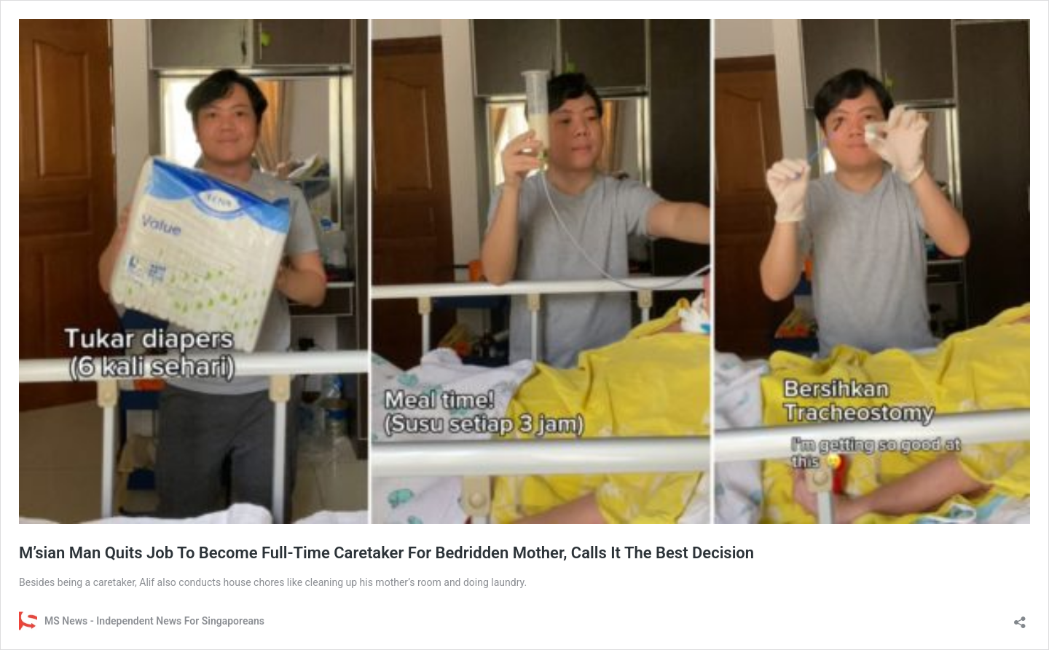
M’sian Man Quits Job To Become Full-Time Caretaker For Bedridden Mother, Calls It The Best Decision (386, 553)
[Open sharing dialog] (1020, 617)
